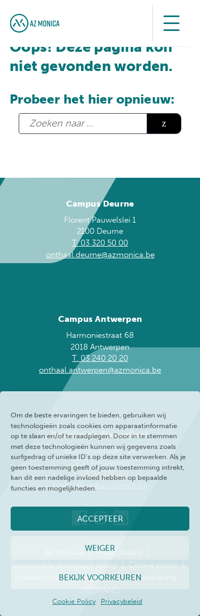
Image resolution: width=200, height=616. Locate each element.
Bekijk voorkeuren (100, 577)
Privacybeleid (121, 601)
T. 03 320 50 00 (100, 243)
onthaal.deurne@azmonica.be (100, 254)
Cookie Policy (73, 601)
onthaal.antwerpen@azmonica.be (100, 370)
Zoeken (164, 123)
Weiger (100, 548)
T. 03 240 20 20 (100, 358)
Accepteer (100, 519)
